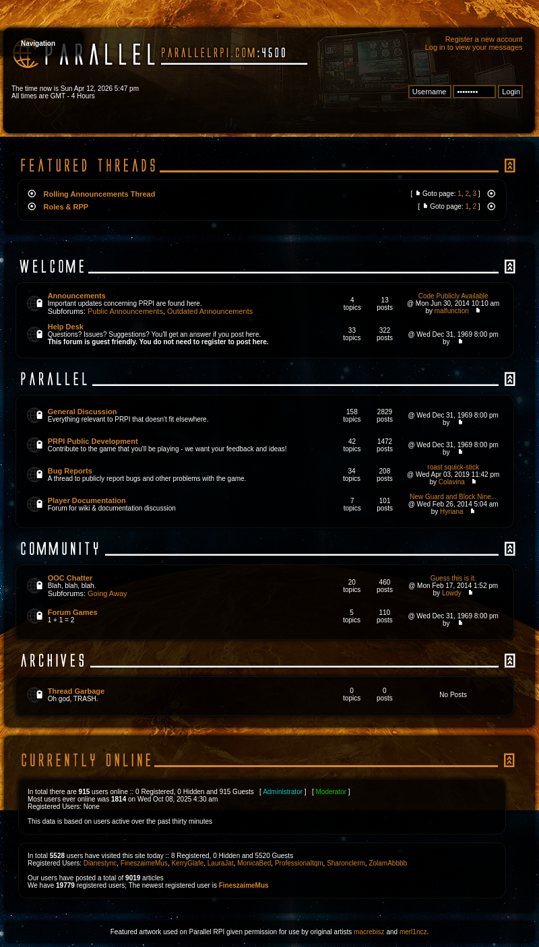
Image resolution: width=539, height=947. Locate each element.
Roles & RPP (66, 207)
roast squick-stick (453, 467)
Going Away (107, 593)
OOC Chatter (70, 578)
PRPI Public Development (93, 441)
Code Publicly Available (453, 296)
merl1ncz (413, 932)
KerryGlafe (187, 863)
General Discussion (82, 411)
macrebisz (369, 932)
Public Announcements (125, 311)
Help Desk (66, 327)
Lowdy (452, 593)
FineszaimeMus (144, 863)
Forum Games (73, 612)
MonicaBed (254, 863)
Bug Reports (70, 471)
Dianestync (100, 863)
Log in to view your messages (474, 47)
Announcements (77, 296)
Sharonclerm (346, 863)
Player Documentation (87, 500)
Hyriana (451, 511)
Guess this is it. (453, 578)
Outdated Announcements (210, 311)
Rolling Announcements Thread (100, 194)
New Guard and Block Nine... (453, 496)
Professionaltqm (299, 863)
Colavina (452, 482)
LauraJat (221, 863)
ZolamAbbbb (388, 863)
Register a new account (484, 39)
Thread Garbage (76, 691)
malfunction (452, 311)
